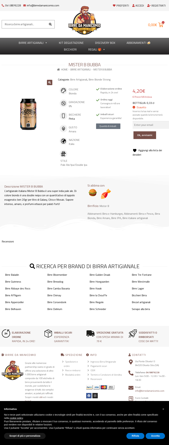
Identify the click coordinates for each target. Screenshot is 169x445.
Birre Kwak (96, 288)
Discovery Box (105, 43)
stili (41, 397)
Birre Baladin (12, 275)
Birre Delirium (54, 309)
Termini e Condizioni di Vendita (106, 374)
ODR (93, 370)
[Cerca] (50, 24)
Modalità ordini (72, 374)
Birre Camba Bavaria (58, 288)
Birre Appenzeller (14, 302)
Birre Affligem (13, 295)
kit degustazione (71, 43)
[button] (49, 82)
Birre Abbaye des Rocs (17, 288)
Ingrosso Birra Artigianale (103, 361)
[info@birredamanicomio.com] (24, 4)
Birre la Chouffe (98, 295)
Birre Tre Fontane (142, 275)
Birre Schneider (98, 309)
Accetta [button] (155, 435)
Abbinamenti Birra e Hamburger (105, 214)
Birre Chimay (54, 295)
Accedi (138, 6)
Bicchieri (70, 49)
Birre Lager (138, 288)
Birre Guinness (13, 282)
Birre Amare (103, 218)
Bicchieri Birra (139, 295)
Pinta (72, 119)
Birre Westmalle (141, 282)
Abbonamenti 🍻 (139, 43)
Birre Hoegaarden (99, 282)
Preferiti (121, 6)
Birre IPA (116, 218)
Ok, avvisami (144, 135)
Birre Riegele (97, 302)
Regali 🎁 (96, 49)
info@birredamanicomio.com (43, 5)
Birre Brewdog (55, 282)
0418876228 (152, 372)
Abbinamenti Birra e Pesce (138, 214)
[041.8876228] (3, 4)
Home (64, 69)
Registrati (156, 6)
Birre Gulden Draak (100, 275)
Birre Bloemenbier (57, 275)
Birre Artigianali (33, 42)
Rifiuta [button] (135, 435)
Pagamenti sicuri (99, 366)
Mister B (104, 206)
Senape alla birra (141, 309)
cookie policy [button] (16, 418)
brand (28, 401)
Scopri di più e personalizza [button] (24, 435)
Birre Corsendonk (56, 302)
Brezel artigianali (141, 302)
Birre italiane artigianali (135, 218)
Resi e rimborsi (72, 370)
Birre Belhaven (13, 309)
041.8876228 (13, 5)
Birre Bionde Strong (100, 79)
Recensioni (96, 379)
